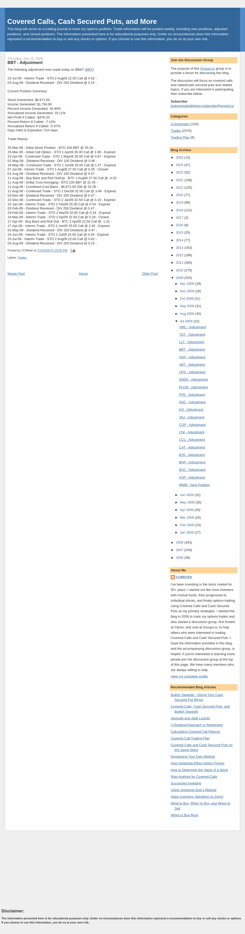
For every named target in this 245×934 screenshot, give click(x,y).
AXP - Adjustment (192, 477)
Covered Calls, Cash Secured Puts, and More (82, 21)
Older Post (150, 274)
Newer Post (16, 274)
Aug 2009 (187, 314)
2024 (180, 165)
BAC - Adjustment (192, 470)
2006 (180, 558)
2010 (180, 270)
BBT (89, 69)
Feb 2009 (187, 525)
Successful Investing (186, 783)
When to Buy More (185, 815)
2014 (180, 240)
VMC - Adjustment (192, 327)
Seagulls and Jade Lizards (190, 718)
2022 (180, 180)
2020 (180, 195)
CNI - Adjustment (191, 432)
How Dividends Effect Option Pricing (197, 763)
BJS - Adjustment (192, 455)
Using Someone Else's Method (193, 790)
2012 (180, 255)
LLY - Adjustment (191, 342)
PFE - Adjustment (192, 395)
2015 (180, 232)
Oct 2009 (187, 298)
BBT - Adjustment (25, 62)
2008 (180, 542)
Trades (22, 257)
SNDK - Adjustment (193, 379)
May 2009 (187, 502)
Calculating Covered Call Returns (195, 732)
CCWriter (184, 577)
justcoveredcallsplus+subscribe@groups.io (202, 106)
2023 (180, 172)
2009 (180, 278)
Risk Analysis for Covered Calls (194, 777)
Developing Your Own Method (193, 756)
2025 (180, 157)
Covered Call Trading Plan (190, 738)
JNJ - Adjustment (191, 417)
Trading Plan (180, 137)
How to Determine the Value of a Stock (199, 770)
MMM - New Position (194, 485)
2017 (180, 217)
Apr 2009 (187, 510)
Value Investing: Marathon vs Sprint (197, 797)
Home (83, 274)
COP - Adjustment (192, 425)
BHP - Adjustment (192, 462)
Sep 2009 (187, 306)
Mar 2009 (187, 517)
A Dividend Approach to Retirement (197, 725)
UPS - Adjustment (192, 372)
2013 (180, 248)
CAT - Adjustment (192, 447)
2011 (180, 262)
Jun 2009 (187, 495)
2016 (180, 225)
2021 (180, 187)
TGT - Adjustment (192, 334)
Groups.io (207, 68)
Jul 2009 (186, 321)
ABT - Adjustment (192, 365)
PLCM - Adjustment (193, 387)
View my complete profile (189, 676)
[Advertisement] (40, 869)
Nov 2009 (187, 291)
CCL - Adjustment (192, 440)
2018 (180, 210)
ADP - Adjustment (192, 357)
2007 (180, 550)
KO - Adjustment (191, 409)
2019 (180, 202)
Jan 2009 (187, 532)
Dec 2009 (187, 284)
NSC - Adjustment (192, 402)
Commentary (180, 124)
